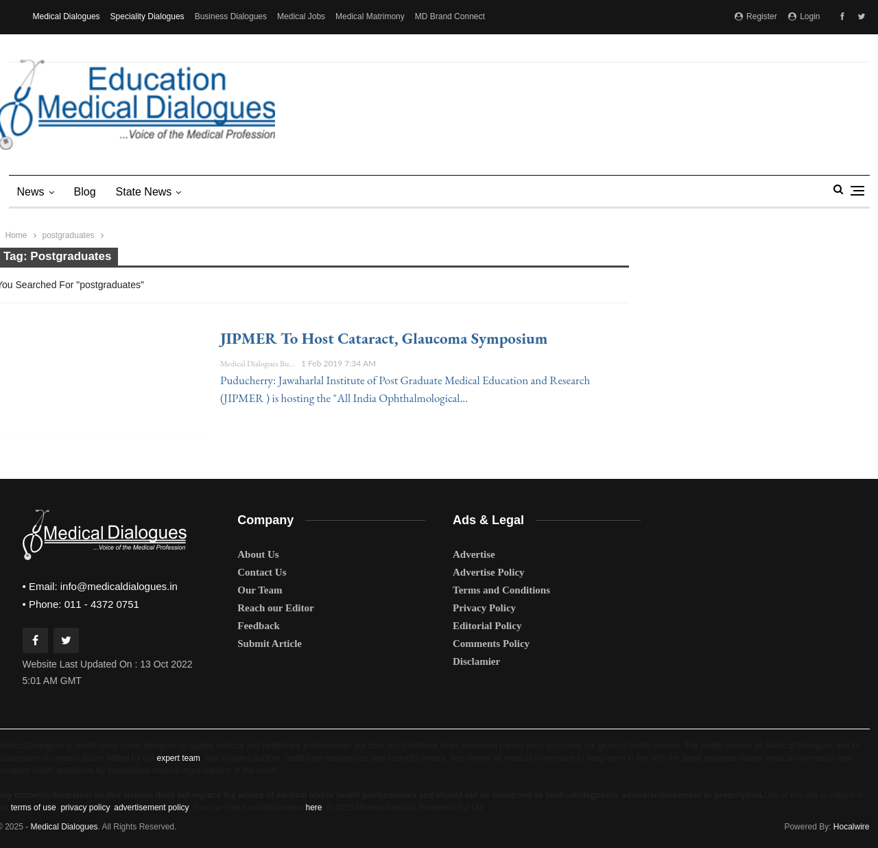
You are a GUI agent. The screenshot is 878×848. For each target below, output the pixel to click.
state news (144, 192)
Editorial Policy (487, 625)
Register (756, 16)
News (31, 192)
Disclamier (476, 661)
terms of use (33, 807)
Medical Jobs (301, 16)
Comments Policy (491, 643)
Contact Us (261, 572)
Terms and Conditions (501, 590)
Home (16, 235)
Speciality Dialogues (147, 16)
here (313, 807)
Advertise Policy (489, 572)
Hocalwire (851, 827)
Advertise (474, 554)
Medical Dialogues (66, 16)
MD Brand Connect (450, 16)
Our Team (259, 590)
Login (804, 16)
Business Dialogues (231, 16)
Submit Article (269, 643)
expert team (178, 758)
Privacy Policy (484, 607)
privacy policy (84, 807)
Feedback (258, 625)
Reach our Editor (275, 607)
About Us (257, 554)
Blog (85, 192)
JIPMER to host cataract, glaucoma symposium (383, 338)
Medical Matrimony (370, 16)
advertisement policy (151, 807)
